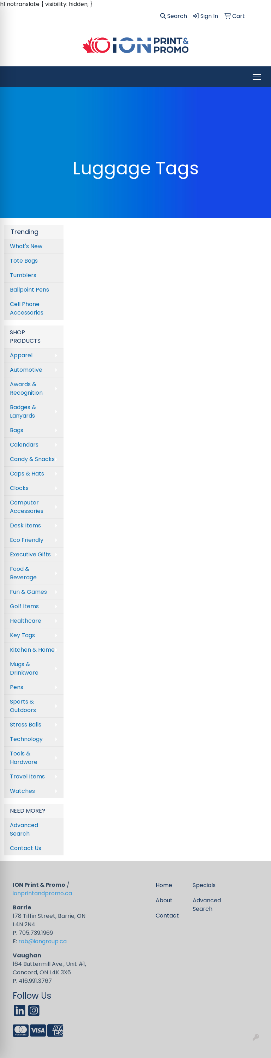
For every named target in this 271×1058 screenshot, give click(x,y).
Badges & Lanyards (23, 411)
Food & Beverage (23, 573)
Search (173, 16)
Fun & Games (28, 592)
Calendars (24, 445)
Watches (22, 791)
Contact (167, 915)
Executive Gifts (30, 554)
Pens (16, 687)
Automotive (26, 370)
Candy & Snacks (32, 459)
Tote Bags (24, 261)
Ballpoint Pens (29, 290)
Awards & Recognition (26, 388)
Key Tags (22, 635)
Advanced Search (24, 829)
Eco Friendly (26, 540)
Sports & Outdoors (23, 706)
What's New (26, 246)
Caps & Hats (27, 474)
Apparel (21, 355)
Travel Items (27, 776)
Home (164, 885)
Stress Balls (25, 725)
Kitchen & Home (32, 650)
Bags (16, 430)
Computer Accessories (26, 506)
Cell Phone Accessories (26, 308)
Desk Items (25, 525)
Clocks (19, 488)
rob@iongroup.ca (42, 941)
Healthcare (25, 621)
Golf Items (24, 606)
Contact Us (25, 848)
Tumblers (23, 275)
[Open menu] (257, 77)
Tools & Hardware (23, 757)
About (164, 900)
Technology (26, 739)
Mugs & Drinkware (24, 668)
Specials (204, 885)
